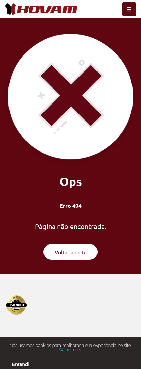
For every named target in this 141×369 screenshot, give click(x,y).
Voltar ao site (71, 251)
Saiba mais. (70, 352)
